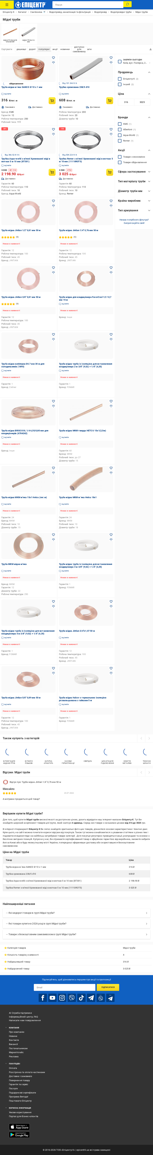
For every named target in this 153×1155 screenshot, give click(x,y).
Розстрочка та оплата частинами (27, 1072)
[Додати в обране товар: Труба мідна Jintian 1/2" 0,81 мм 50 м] (53, 201)
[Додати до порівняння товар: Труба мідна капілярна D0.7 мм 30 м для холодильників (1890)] (53, 339)
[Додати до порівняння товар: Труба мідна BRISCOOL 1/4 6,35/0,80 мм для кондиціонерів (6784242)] (53, 406)
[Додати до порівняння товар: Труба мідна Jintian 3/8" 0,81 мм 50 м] (53, 273)
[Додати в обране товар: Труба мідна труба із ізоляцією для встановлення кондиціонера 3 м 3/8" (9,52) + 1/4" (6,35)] (111, 535)
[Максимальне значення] (142, 102)
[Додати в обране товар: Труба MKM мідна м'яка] (53, 535)
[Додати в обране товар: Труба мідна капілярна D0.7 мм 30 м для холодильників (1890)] (53, 334)
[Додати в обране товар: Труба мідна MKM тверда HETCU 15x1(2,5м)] (111, 401)
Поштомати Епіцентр (20, 1100)
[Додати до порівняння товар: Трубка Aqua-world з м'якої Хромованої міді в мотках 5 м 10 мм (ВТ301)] (53, 134)
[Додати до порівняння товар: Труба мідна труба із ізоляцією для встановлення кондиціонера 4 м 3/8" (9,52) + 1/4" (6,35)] (53, 606)
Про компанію (16, 1032)
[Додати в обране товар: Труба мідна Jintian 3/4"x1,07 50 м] (111, 601)
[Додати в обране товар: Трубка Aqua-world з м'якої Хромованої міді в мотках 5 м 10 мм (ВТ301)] (53, 129)
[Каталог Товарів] (7, 4)
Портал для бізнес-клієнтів (23, 1116)
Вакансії (13, 1044)
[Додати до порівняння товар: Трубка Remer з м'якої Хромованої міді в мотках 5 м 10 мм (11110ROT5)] (111, 134)
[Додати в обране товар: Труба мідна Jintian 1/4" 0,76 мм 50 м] (111, 201)
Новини (13, 1036)
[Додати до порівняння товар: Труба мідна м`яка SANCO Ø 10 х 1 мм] (53, 63)
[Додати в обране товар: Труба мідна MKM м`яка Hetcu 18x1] (111, 468)
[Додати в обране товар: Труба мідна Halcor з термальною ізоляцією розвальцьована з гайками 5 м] (111, 668)
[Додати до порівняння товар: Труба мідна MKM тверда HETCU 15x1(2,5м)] (111, 406)
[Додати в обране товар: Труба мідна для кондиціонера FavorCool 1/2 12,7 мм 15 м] (111, 268)
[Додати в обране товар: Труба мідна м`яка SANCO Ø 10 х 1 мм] (53, 58)
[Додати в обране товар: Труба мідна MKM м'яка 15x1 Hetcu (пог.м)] (53, 468)
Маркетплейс (16, 1052)
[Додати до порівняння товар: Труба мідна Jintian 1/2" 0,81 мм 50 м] (53, 206)
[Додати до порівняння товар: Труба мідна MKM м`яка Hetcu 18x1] (111, 473)
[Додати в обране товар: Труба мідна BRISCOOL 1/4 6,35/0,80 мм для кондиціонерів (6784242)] (53, 401)
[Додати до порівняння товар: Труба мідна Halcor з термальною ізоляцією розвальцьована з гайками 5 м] (111, 673)
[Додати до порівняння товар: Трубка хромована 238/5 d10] (111, 63)
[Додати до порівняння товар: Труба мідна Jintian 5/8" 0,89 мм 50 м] (53, 673)
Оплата (13, 1068)
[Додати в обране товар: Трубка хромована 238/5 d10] (111, 58)
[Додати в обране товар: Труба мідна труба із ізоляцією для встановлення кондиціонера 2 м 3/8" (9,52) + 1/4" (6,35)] (111, 334)
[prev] (141, 738)
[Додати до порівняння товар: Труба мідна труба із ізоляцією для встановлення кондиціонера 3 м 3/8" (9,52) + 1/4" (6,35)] (111, 540)
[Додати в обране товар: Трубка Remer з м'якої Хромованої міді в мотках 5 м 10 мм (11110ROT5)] (111, 129)
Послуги (13, 1088)
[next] (149, 738)
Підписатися (108, 987)
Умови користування (20, 1112)
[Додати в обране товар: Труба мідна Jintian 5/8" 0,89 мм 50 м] (53, 668)
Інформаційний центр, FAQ (23, 1016)
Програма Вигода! (18, 1096)
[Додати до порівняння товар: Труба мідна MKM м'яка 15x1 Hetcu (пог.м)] (53, 473)
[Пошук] (127, 4)
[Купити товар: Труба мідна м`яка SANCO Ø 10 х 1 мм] (52, 100)
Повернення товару (19, 1080)
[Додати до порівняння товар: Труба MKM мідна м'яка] (53, 540)
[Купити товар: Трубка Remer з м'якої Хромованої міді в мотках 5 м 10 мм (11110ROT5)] (109, 172)
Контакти (14, 1040)
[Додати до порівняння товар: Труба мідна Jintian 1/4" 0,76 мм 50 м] (111, 206)
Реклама (13, 1056)
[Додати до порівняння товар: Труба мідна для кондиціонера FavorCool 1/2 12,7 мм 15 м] (111, 273)
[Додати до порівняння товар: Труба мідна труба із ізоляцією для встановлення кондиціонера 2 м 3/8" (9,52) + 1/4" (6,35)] (111, 339)
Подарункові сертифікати (22, 1092)
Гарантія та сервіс (18, 1084)
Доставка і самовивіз (20, 1076)
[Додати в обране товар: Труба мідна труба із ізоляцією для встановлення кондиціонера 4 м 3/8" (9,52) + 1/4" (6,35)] (53, 601)
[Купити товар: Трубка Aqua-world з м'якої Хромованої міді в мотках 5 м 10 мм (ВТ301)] (52, 172)
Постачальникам (18, 1048)
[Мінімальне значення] (126, 102)
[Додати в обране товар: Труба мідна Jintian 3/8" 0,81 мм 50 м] (53, 268)
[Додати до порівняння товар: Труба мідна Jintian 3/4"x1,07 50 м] (111, 606)
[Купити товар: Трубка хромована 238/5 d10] (109, 100)
